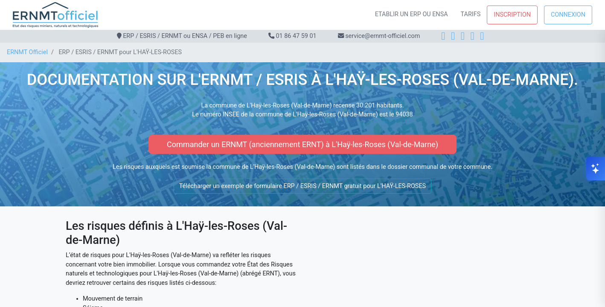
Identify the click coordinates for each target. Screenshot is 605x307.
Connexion (568, 14)
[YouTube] (482, 36)
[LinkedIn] (463, 36)
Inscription (512, 14)
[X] (472, 36)
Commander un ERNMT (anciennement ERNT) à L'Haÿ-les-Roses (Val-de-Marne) (302, 144)
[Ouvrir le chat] (595, 168)
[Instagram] (453, 36)
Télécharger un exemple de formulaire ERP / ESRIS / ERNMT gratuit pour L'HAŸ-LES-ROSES (302, 186)
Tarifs (471, 14)
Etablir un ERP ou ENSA (411, 14)
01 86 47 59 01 (296, 36)
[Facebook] (443, 36)
